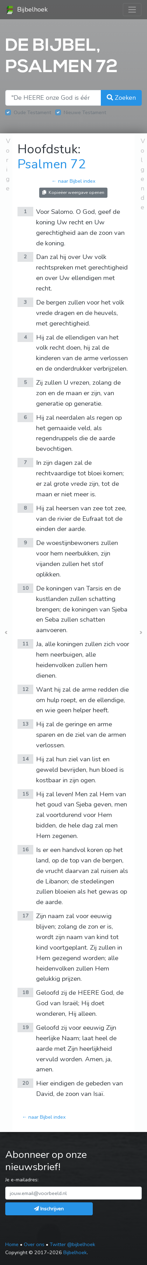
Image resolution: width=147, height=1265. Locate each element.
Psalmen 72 (52, 164)
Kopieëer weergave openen (73, 192)
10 (25, 588)
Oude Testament (32, 112)
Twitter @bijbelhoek (72, 1244)
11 (25, 643)
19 (25, 1027)
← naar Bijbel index (73, 180)
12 (25, 689)
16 (25, 849)
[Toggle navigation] (132, 9)
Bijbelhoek (27, 9)
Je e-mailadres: (21, 1179)
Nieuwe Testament (85, 112)
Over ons (34, 1244)
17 (25, 915)
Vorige (8, 165)
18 (25, 992)
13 (25, 723)
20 (25, 1082)
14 (25, 758)
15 (25, 793)
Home (12, 1244)
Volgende (143, 174)
